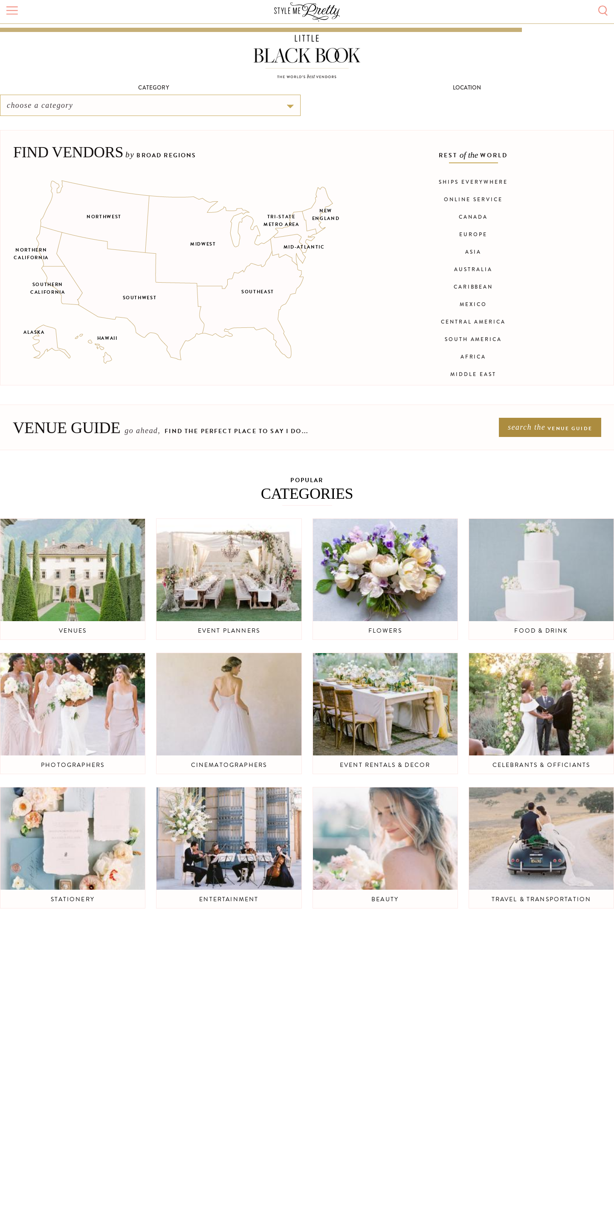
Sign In (551, 40)
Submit (510, 40)
